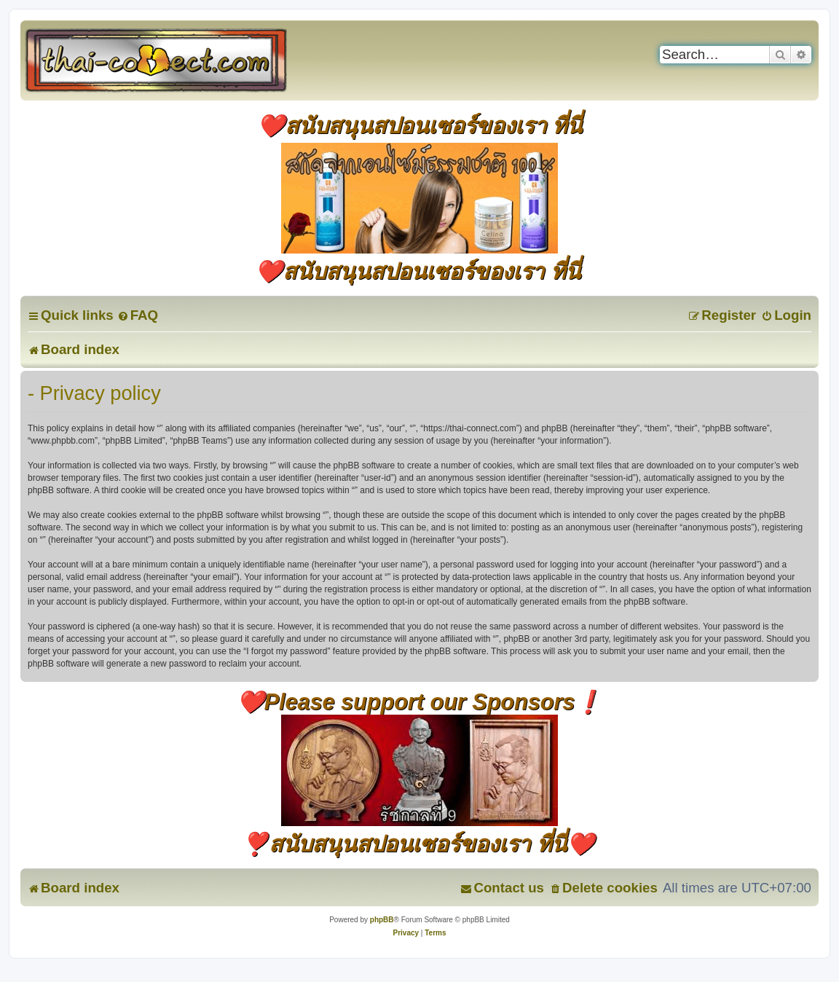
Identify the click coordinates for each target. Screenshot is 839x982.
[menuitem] (137, 315)
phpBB (382, 920)
